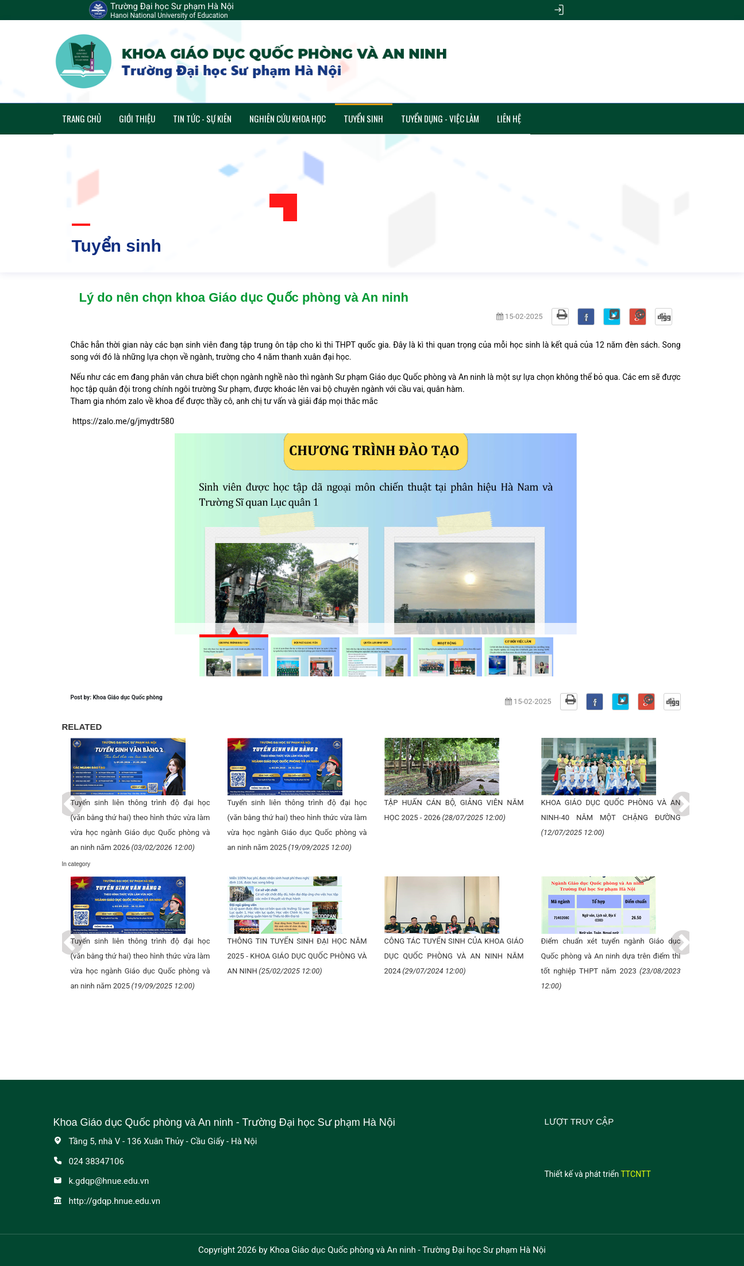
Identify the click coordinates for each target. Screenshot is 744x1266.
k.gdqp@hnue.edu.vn (101, 1181)
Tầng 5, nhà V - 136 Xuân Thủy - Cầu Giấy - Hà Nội (155, 1141)
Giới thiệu (137, 118)
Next (674, 796)
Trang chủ (81, 118)
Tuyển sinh (363, 118)
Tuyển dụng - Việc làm (440, 118)
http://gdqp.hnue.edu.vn (107, 1201)
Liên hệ (509, 118)
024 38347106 (88, 1161)
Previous (62, 796)
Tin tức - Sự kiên (202, 118)
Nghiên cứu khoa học (287, 118)
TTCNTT (635, 1174)
